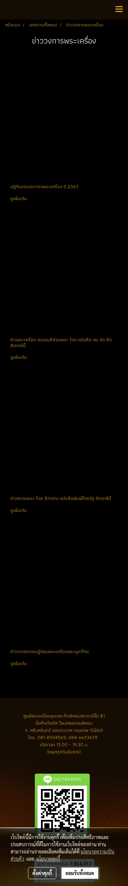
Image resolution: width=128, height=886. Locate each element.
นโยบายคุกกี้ (48, 859)
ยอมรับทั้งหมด (80, 873)
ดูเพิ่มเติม (19, 198)
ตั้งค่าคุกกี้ (42, 873)
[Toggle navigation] (119, 9)
